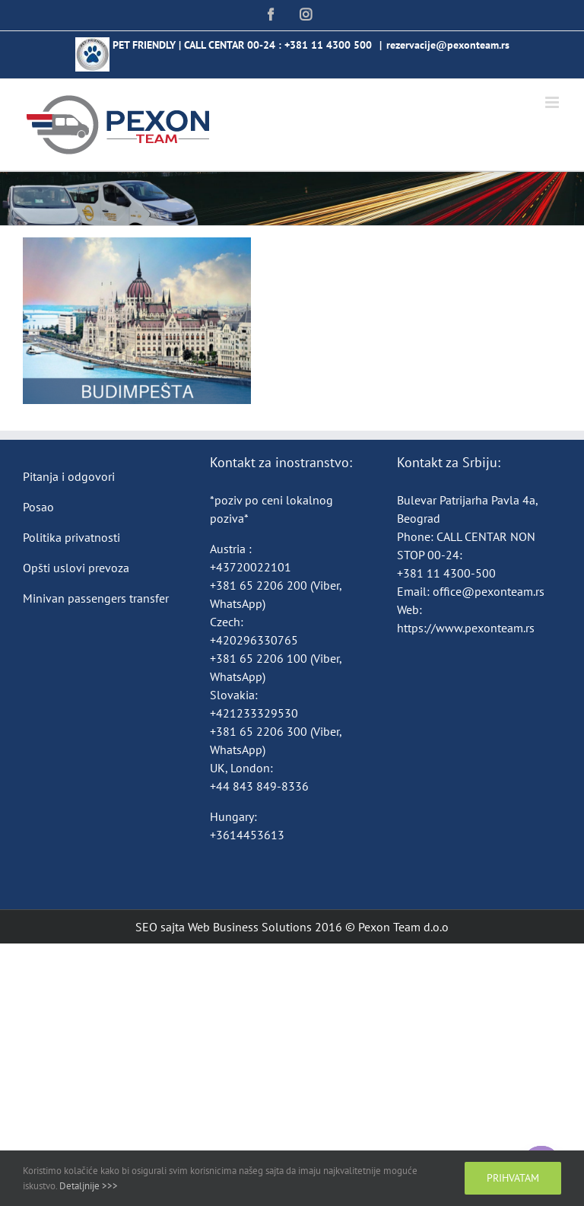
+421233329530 (254, 713)
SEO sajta (160, 926)
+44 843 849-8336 (261, 786)
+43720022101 (250, 566)
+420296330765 (254, 640)
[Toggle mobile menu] (553, 102)
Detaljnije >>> (88, 1185)
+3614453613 (247, 834)
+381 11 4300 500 (328, 45)
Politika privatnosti (71, 537)
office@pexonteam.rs (488, 591)
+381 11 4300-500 (446, 573)
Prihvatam (513, 1178)
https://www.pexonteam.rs (466, 627)
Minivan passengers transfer (96, 598)
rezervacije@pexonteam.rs (447, 45)
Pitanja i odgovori (69, 476)
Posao (38, 506)
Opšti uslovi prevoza (76, 567)
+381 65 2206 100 (260, 658)
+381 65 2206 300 (258, 731)
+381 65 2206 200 (260, 585)
